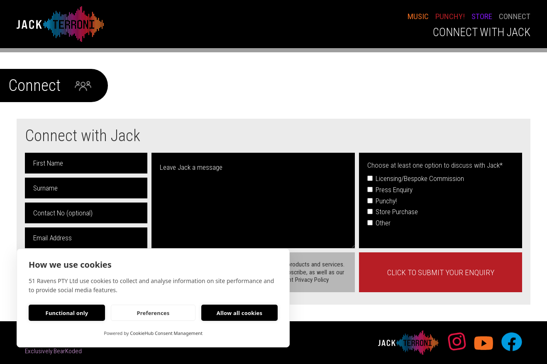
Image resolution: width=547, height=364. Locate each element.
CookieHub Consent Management (166, 333)
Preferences (153, 313)
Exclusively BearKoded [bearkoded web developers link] (53, 351)
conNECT (514, 16)
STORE (481, 16)
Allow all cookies (240, 313)
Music (418, 16)
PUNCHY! (450, 16)
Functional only (67, 313)
